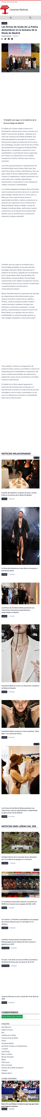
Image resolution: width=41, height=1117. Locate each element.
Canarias (4, 908)
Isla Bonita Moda (8, 1043)
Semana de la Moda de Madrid (12, 1068)
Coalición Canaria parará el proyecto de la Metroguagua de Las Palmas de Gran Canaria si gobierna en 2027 (19, 941)
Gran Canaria (5, 948)
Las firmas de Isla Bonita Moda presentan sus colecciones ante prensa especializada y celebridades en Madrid (18, 610)
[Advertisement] (20, 95)
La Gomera (5, 863)
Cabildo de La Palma (9, 1035)
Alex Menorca (6, 1027)
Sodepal (4, 1070)
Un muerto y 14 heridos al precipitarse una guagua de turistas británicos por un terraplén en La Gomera (20, 921)
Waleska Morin (7, 1073)
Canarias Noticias (6, 36)
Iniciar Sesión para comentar (12, 1017)
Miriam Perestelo (8, 1057)
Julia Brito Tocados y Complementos (14, 1046)
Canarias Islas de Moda (10, 1038)
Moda (4, 1060)
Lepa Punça (6, 1051)
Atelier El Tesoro (7, 1030)
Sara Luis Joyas (7, 1065)
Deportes (4, 1109)
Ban (3, 1032)
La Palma (4, 23)
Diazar (4, 1041)
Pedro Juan (5, 1062)
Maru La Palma (7, 1054)
